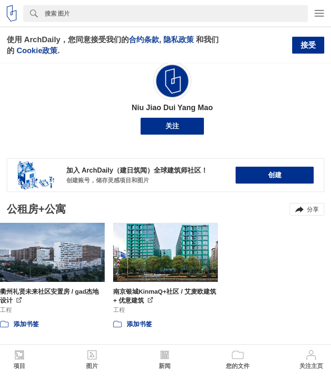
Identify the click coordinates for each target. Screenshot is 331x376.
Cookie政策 (36, 50)
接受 (308, 45)
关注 (172, 126)
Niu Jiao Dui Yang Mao (172, 107)
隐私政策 (178, 39)
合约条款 (144, 39)
